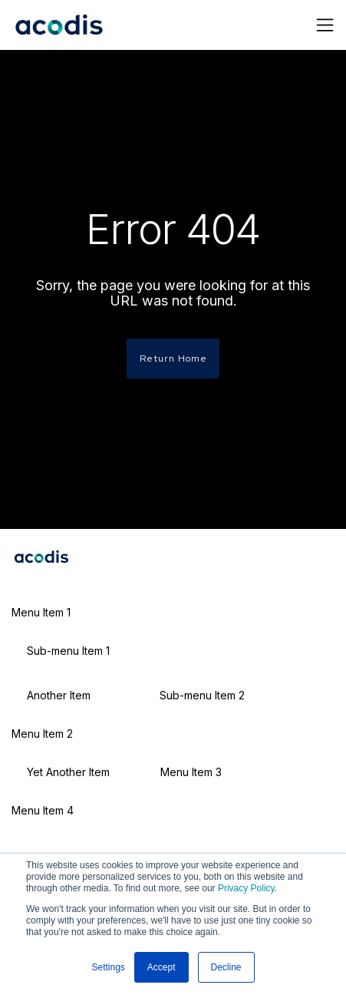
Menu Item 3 (191, 771)
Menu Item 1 (41, 612)
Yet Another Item (68, 771)
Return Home (173, 358)
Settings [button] (107, 967)
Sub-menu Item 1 (68, 650)
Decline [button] (226, 967)
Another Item (59, 695)
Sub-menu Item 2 (202, 695)
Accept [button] (161, 967)
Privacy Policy (246, 888)
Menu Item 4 (43, 810)
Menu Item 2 (42, 733)
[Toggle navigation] (325, 25)
